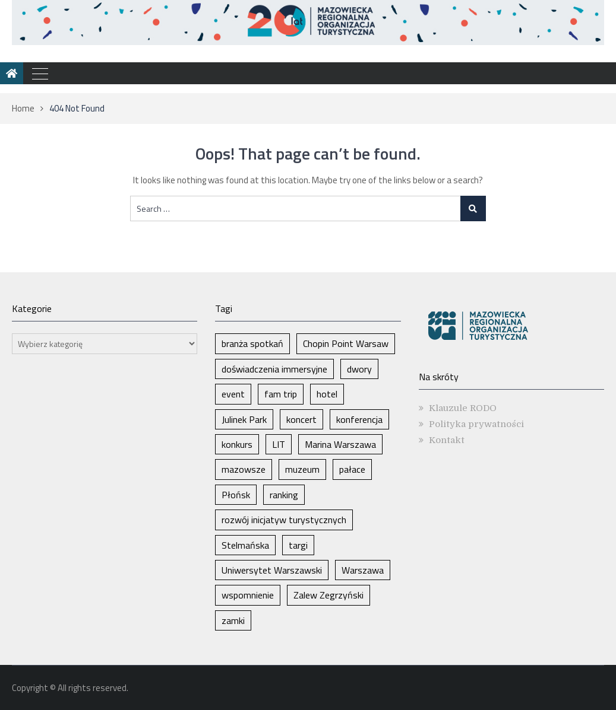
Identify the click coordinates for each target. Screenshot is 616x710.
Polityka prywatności (476, 424)
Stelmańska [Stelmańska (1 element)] (245, 545)
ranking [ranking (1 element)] (284, 495)
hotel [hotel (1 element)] (327, 394)
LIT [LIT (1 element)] (278, 444)
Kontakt (447, 440)
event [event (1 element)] (233, 394)
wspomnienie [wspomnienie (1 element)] (248, 595)
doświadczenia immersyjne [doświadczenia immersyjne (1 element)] (274, 369)
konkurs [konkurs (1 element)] (237, 444)
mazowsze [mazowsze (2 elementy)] (244, 469)
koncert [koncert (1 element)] (301, 419)
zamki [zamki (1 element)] (233, 620)
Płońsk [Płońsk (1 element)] (236, 495)
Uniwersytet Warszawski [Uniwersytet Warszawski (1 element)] (272, 570)
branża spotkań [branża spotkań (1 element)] (252, 343)
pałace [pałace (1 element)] (352, 469)
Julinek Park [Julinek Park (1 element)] (244, 419)
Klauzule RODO (463, 408)
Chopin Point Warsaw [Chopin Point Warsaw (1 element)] (345, 343)
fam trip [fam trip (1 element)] (280, 394)
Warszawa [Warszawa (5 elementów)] (363, 570)
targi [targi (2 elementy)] (298, 545)
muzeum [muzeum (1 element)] (302, 469)
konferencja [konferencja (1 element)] (359, 419)
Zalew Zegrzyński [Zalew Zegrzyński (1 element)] (328, 595)
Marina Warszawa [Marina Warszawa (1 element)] (340, 444)
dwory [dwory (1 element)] (359, 369)
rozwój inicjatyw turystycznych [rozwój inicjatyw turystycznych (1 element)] (284, 519)
